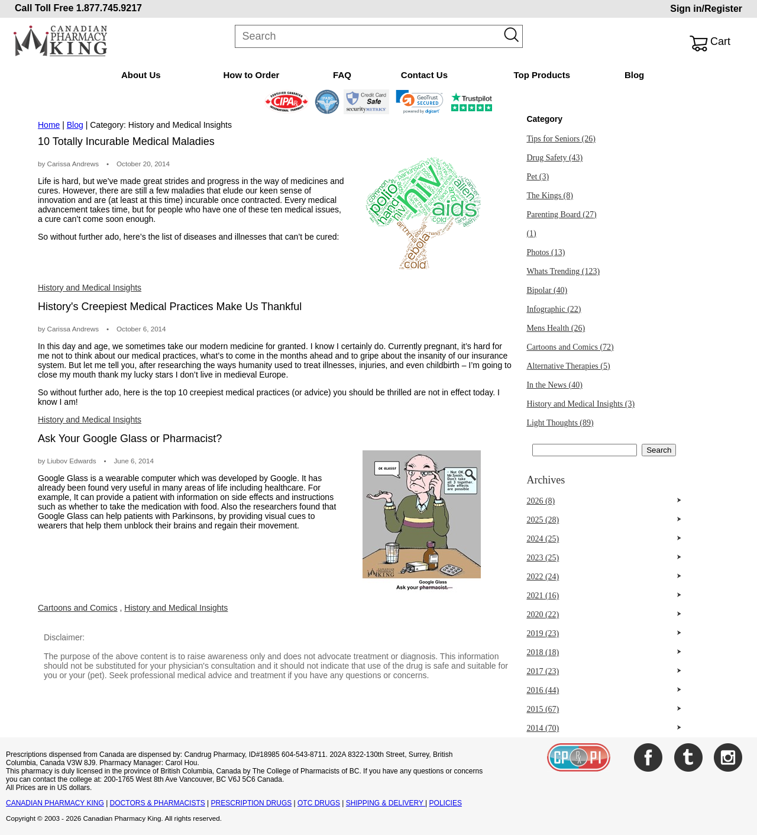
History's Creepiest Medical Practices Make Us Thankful (170, 306)
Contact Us (424, 75)
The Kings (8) (549, 195)
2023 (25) (542, 557)
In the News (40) (554, 385)
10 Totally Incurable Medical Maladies (126, 141)
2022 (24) (542, 576)
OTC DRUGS (318, 803)
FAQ (342, 75)
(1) (531, 233)
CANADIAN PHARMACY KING (55, 803)
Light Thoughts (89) (559, 422)
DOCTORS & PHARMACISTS (157, 803)
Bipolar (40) (546, 290)
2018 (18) (542, 652)
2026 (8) (540, 501)
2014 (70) (542, 728)
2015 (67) (542, 709)
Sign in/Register (706, 9)
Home (49, 125)
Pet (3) (537, 176)
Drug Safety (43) (554, 157)
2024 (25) (542, 538)
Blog (634, 75)
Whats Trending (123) (563, 271)
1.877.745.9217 (109, 8)
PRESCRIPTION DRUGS (251, 803)
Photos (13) (545, 252)
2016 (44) (542, 690)
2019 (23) (542, 633)
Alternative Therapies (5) (568, 366)
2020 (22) (542, 614)
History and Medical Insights (89, 287)
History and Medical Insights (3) (580, 403)
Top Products (541, 75)
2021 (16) (542, 595)
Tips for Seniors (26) (561, 138)
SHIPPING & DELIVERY (385, 803)
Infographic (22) (553, 309)
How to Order (251, 75)
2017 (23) (542, 671)
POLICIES (445, 803)
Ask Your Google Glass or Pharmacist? (130, 438)
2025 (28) (542, 519)
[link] (419, 101)
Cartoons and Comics (78, 607)
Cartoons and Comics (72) (569, 347)
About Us (141, 75)
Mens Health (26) (555, 328)
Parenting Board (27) (561, 214)
